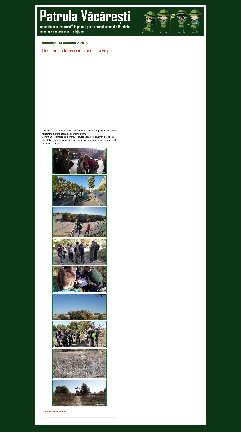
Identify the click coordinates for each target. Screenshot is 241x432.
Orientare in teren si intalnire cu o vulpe (77, 50)
